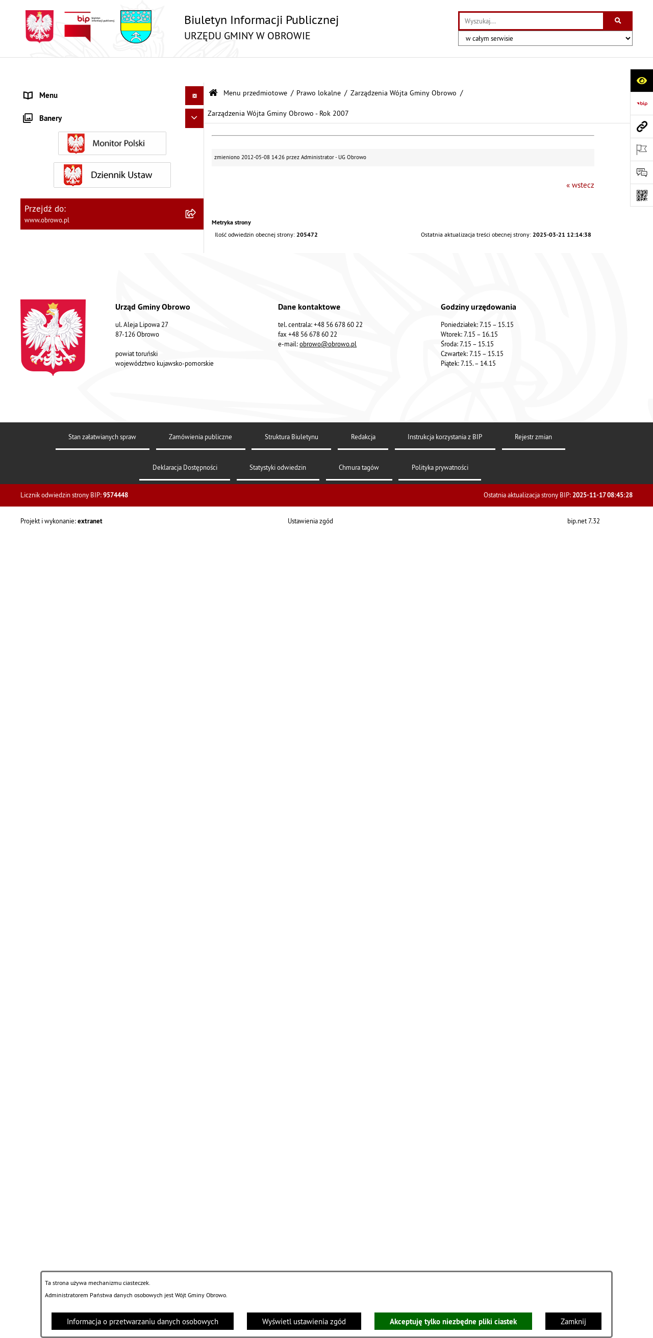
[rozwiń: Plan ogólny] (196, 781)
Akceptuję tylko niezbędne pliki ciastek (453, 1321)
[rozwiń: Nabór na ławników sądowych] (196, 1165)
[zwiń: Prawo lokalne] (196, 192)
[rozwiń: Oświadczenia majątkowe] (196, 652)
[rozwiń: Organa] (196, 140)
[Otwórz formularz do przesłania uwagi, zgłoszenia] (641, 172)
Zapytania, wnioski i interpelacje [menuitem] (76, 1069)
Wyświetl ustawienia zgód (304, 1321)
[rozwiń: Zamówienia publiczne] (196, 575)
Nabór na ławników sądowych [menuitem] (72, 1165)
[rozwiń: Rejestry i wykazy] (196, 947)
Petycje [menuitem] (36, 1050)
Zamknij (573, 1321)
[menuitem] (112, 115)
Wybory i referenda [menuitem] (55, 1146)
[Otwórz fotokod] (641, 195)
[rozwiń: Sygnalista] (196, 1215)
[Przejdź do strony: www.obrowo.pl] (641, 126)
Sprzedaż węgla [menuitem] (50, 1234)
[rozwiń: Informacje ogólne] (196, 114)
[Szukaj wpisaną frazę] (619, 21)
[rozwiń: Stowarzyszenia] (196, 896)
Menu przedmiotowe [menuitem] (58, 89)
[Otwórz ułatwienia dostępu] (641, 80)
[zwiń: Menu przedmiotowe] (196, 89)
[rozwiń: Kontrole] (196, 1253)
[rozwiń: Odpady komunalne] (196, 922)
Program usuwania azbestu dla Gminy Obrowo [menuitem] (97, 1126)
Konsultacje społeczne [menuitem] (60, 1108)
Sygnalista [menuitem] (40, 1215)
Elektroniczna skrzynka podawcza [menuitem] (78, 1088)
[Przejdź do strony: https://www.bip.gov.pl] (641, 103)
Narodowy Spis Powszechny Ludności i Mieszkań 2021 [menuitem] (102, 1190)
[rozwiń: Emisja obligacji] (196, 973)
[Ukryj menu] (195, 70)
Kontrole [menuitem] (38, 1253)
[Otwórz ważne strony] (641, 149)
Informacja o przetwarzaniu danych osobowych (142, 1321)
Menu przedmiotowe (255, 67)
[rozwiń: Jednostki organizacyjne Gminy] (196, 524)
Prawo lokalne (318, 67)
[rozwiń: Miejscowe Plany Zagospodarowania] (196, 755)
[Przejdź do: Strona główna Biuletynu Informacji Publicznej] (213, 67)
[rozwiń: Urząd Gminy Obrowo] (196, 166)
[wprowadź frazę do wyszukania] (531, 21)
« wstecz (580, 159)
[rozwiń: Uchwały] (196, 243)
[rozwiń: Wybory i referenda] (196, 1146)
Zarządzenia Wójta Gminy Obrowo (403, 67)
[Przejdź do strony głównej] (179, 26)
